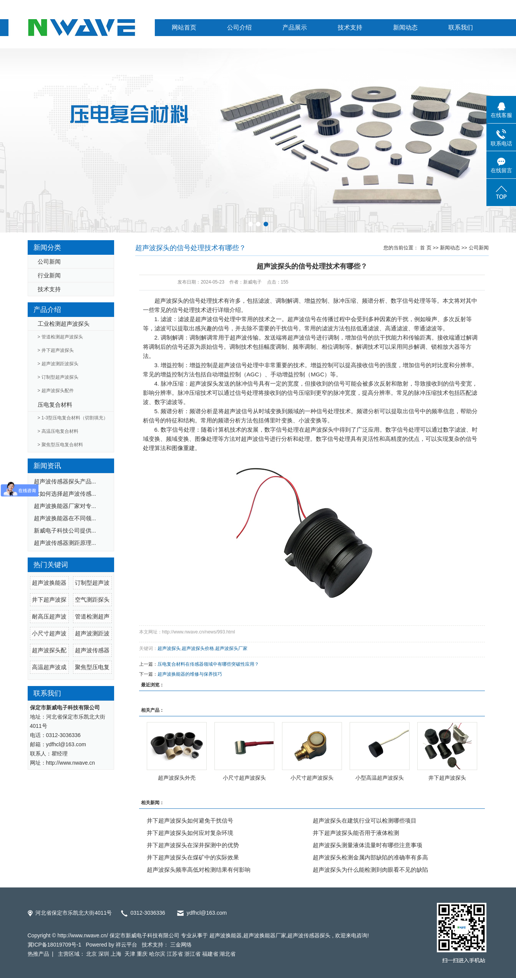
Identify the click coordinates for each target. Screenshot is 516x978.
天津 (129, 954)
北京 (91, 954)
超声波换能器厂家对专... (65, 506)
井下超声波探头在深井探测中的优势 (193, 845)
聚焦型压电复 (92, 667)
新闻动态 (405, 27)
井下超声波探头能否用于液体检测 (356, 833)
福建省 (210, 954)
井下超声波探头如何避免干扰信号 (190, 820)
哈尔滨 (157, 954)
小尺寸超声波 (49, 633)
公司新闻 (49, 261)
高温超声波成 (49, 667)
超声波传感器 (92, 650)
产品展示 (294, 27)
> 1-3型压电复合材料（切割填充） (73, 418)
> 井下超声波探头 (56, 350)
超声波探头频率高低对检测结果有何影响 (199, 869)
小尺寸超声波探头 (244, 778)
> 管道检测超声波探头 (60, 337)
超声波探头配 (49, 650)
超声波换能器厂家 (264, 935)
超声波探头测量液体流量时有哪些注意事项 (367, 845)
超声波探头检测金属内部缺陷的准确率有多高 (370, 857)
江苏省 (175, 954)
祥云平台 (126, 945)
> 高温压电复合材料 (58, 431)
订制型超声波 (92, 582)
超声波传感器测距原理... (65, 542)
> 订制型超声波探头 (58, 377)
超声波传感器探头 (308, 935)
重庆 (142, 954)
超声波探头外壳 (177, 778)
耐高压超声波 (49, 616)
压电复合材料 (55, 404)
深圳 (103, 954)
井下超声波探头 (447, 778)
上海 (117, 954)
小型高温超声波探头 (379, 778)
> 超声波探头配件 (56, 390)
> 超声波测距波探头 (58, 363)
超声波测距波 (92, 633)
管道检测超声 (92, 616)
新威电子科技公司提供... (65, 530)
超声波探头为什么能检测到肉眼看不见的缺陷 (370, 869)
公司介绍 (239, 27)
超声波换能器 (49, 582)
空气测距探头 (92, 599)
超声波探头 (168, 300)
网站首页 (184, 27)
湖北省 (227, 954)
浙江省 (192, 954)
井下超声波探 (49, 599)
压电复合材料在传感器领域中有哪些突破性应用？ (208, 664)
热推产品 (38, 954)
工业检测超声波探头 (64, 323)
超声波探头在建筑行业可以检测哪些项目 (364, 820)
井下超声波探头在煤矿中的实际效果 (193, 857)
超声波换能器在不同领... (65, 518)
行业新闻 (49, 275)
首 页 (425, 248)
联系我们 (460, 27)
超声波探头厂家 (231, 648)
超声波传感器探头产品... (65, 481)
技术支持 (350, 27)
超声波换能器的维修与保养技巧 (190, 674)
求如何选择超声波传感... (65, 493)
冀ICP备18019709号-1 (54, 945)
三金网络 (181, 945)
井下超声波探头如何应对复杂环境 (190, 833)
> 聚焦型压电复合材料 (60, 444)
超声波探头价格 (198, 648)
